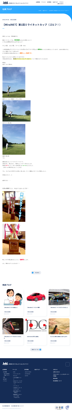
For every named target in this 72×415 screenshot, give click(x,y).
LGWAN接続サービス (17, 381)
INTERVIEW (27, 376)
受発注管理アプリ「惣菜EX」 (17, 394)
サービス (43, 2)
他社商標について (57, 383)
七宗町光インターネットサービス (17, 391)
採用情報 (49, 2)
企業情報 (38, 2)
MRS (14, 375)
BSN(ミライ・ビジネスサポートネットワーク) (17, 385)
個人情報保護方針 (6, 409)
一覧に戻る (37, 273)
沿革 (4, 380)
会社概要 (5, 375)
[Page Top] (68, 367)
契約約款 (55, 381)
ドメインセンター (17, 376)
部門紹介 (5, 382)
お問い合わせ (60, 3)
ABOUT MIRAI (28, 375)
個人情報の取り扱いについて (17, 409)
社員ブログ (55, 2)
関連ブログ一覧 (35, 352)
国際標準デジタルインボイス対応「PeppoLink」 (17, 399)
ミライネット (16, 388)
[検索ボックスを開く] (68, 2)
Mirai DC (15, 378)
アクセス (61, 2)
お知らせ (55, 372)
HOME (40, 10)
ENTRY (26, 378)
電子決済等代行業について (6, 377)
